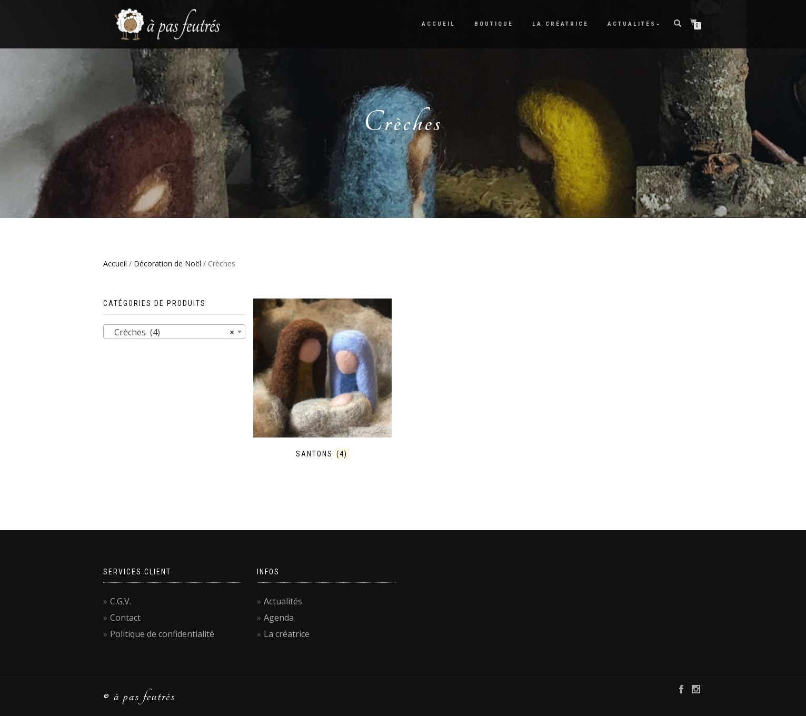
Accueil (438, 24)
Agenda (279, 617)
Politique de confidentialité (162, 634)
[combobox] (174, 331)
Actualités (632, 24)
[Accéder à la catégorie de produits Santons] (322, 379)
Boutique (493, 24)
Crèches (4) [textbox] (171, 332)
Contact (125, 617)
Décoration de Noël (167, 263)
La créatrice (560, 24)
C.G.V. (120, 601)
